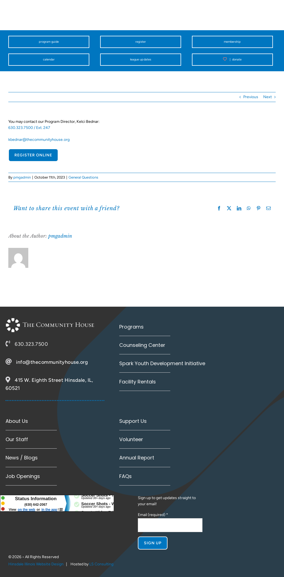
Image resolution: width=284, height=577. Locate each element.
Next (267, 97)
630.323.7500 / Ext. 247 (29, 127)
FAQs (125, 476)
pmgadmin (22, 177)
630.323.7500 (31, 344)
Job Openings (23, 476)
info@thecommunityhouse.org (52, 362)
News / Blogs (22, 457)
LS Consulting (101, 564)
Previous (250, 97)
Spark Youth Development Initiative (162, 363)
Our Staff (17, 439)
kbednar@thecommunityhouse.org (39, 139)
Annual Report (136, 457)
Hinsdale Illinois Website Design (36, 564)
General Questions (83, 177)
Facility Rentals (137, 381)
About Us (17, 421)
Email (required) (153, 514)
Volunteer (131, 439)
